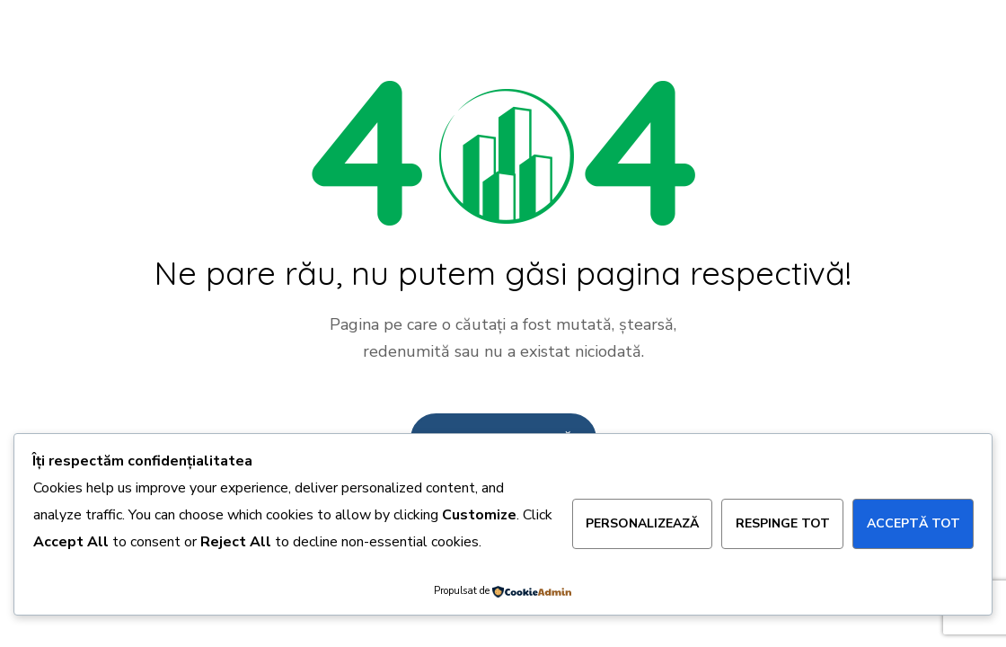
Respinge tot (783, 523)
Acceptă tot (913, 523)
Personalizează (642, 523)
